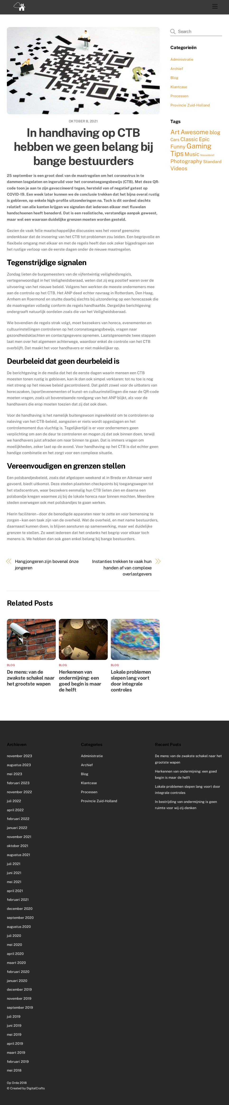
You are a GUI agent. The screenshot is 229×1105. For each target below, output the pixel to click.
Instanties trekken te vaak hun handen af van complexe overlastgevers (122, 567)
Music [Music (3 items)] (192, 154)
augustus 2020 (19, 927)
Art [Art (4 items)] (175, 132)
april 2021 (15, 891)
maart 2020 (16, 963)
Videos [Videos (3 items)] (178, 168)
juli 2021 (13, 864)
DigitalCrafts (36, 1088)
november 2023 (19, 756)
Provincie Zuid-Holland (190, 105)
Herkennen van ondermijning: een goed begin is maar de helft (80, 681)
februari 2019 (18, 1061)
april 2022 (15, 810)
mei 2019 (14, 1034)
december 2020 (20, 909)
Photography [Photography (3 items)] (186, 161)
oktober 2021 (17, 846)
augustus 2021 (18, 855)
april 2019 (15, 1043)
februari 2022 (18, 819)
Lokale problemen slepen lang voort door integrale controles (131, 681)
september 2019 (20, 1007)
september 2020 (20, 918)
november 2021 (19, 837)
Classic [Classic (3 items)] (189, 139)
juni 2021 (14, 873)
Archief (176, 69)
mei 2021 (14, 882)
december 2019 (19, 989)
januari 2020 (17, 981)
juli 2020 (14, 936)
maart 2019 (16, 1052)
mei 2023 (14, 774)
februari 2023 (18, 783)
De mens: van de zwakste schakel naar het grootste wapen (31, 678)
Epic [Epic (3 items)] (204, 139)
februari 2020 (18, 972)
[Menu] (215, 6)
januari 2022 (17, 828)
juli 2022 (14, 801)
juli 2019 (13, 1016)
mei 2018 (14, 1070)
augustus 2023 (19, 765)
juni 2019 (14, 1025)
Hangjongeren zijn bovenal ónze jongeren (47, 564)
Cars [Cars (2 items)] (174, 139)
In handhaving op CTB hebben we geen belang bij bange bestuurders (83, 147)
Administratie (181, 59)
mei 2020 (14, 945)
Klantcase (178, 87)
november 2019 (19, 998)
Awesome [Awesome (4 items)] (195, 132)
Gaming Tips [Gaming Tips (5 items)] (190, 149)
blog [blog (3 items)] (215, 132)
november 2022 (19, 792)
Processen (179, 96)
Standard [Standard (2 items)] (212, 161)
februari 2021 (18, 900)
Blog (11, 665)
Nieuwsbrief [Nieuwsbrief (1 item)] (207, 155)
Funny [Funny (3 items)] (178, 146)
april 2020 (15, 954)
